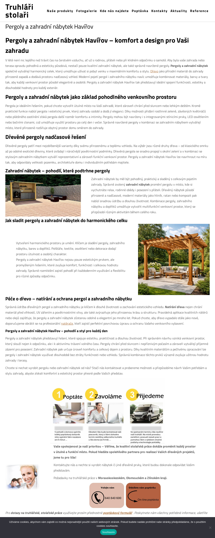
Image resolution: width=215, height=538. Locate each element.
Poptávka (140, 10)
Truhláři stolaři (19, 11)
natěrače (67, 323)
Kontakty (159, 10)
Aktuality (178, 10)
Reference (199, 10)
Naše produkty (60, 10)
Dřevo (154, 71)
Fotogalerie (86, 10)
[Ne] (210, 528)
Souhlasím (108, 532)
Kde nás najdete (114, 10)
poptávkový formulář (117, 512)
